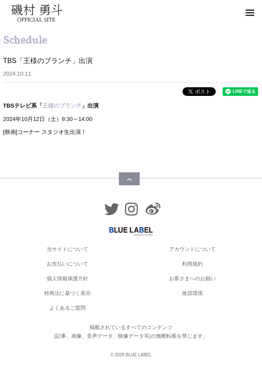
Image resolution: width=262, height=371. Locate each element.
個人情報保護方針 (67, 279)
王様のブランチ (62, 105)
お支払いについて (67, 264)
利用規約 (192, 264)
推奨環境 (192, 293)
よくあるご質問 (67, 308)
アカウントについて (192, 249)
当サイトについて (67, 249)
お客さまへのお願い (192, 279)
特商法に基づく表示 (67, 293)
